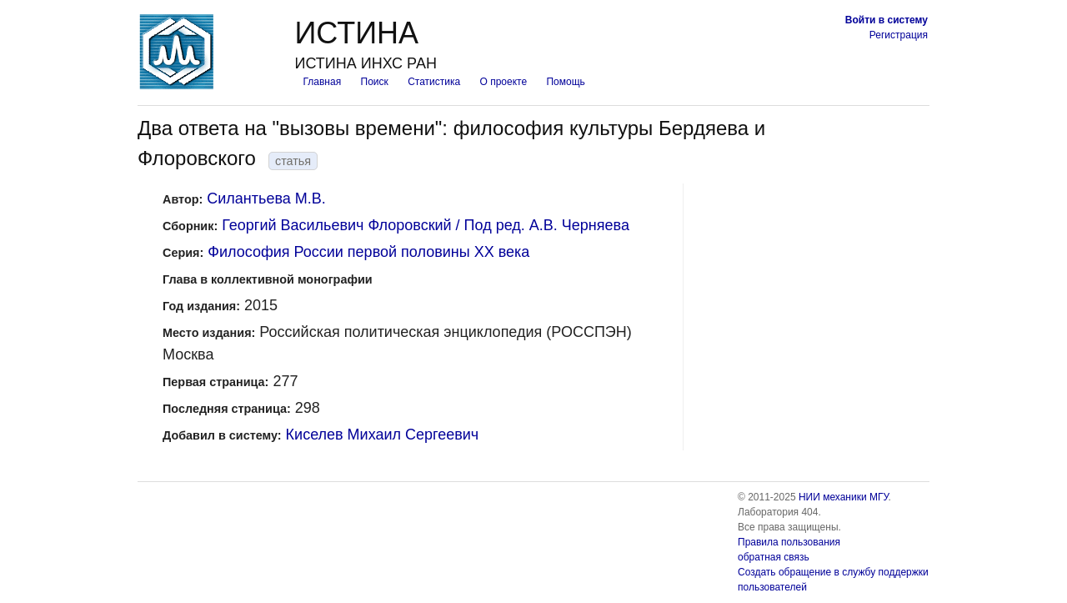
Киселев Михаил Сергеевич (382, 434)
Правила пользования (789, 542)
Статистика (434, 82)
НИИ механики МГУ (844, 497)
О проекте (504, 82)
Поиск (374, 82)
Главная (322, 82)
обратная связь (773, 557)
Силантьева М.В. (266, 198)
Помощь (565, 82)
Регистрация (898, 35)
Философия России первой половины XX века (368, 252)
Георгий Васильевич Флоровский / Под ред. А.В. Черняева (425, 225)
